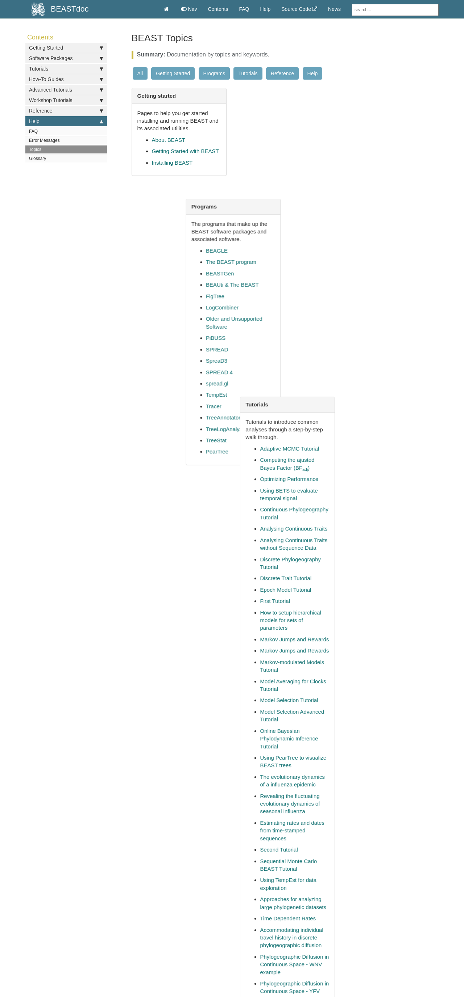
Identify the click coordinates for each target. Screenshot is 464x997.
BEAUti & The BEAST (284, 174)
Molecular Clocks (278, 405)
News (334, 9)
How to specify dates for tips (186, 254)
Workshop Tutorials (66, 100)
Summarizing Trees (281, 489)
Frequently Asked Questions (186, 463)
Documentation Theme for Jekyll (364, 943)
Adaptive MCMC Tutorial (393, 140)
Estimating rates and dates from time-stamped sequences (396, 522)
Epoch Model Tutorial (389, 281)
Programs (214, 73)
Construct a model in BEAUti (186, 265)
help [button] (158, 876)
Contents (218, 9)
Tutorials (66, 68)
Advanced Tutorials (66, 89)
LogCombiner (274, 197)
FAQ (244, 9)
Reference (66, 110)
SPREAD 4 (271, 261)
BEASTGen (272, 163)
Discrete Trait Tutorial (389, 269)
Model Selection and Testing (397, 797)
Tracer (265, 295)
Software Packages (66, 58)
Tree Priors (271, 501)
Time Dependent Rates (391, 610)
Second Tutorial (382, 541)
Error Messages (44, 140)
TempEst (268, 284)
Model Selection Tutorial (393, 391)
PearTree (269, 341)
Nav (189, 9)
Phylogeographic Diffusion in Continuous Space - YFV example (398, 682)
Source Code (296, 9)
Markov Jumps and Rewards (398, 331)
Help (265, 9)
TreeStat (268, 329)
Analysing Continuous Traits (397, 220)
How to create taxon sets (182, 334)
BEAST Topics (169, 509)
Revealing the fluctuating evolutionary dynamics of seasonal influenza (393, 495)
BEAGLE (268, 140)
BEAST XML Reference (286, 535)
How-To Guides (66, 79)
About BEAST (169, 140)
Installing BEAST (172, 163)
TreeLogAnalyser (278, 318)
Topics (35, 149)
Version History (276, 512)
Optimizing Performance (393, 170)
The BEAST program (283, 151)
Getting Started (66, 47)
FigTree (267, 185)
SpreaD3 (268, 250)
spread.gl (269, 273)
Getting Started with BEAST (185, 151)
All (140, 73)
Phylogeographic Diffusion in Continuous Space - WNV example (398, 656)
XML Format (272, 523)
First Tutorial (379, 292)
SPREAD (269, 239)
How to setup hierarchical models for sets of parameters (394, 311)
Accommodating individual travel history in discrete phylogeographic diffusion (395, 629)
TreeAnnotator (275, 307)
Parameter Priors (278, 467)
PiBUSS (267, 227)
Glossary (37, 158)
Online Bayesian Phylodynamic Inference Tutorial (393, 430)
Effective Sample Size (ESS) (292, 417)
